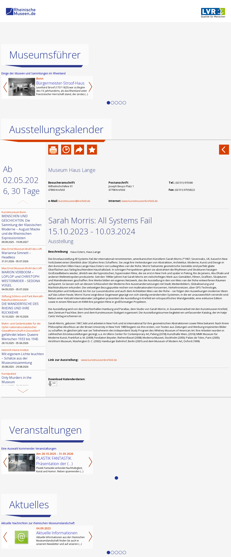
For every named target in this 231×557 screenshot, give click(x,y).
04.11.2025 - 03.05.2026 (23, 380)
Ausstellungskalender (56, 129)
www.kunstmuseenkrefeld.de (140, 201)
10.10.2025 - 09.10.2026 (23, 306)
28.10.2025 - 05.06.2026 (23, 333)
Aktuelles (29, 521)
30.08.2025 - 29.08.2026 (23, 358)
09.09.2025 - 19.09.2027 (23, 227)
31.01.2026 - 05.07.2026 (23, 255)
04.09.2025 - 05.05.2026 (23, 397)
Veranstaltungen (45, 447)
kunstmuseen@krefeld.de (74, 201)
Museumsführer (45, 54)
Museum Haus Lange (71, 170)
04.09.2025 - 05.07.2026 (23, 278)
